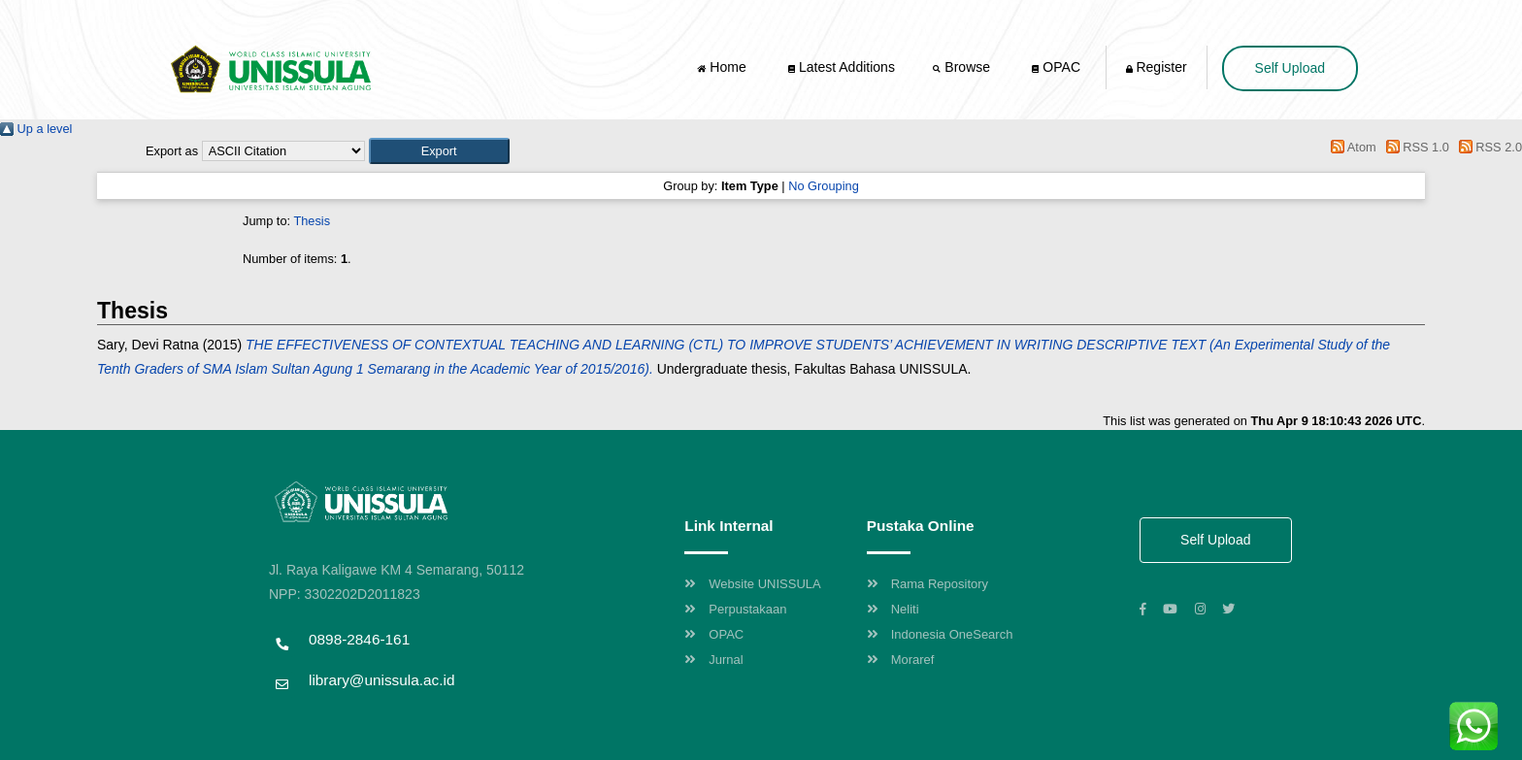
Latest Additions (841, 67)
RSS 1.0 (1414, 147)
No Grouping (823, 186)
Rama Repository (927, 584)
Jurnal (713, 659)
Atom (1350, 147)
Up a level (36, 128)
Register (1156, 67)
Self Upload (1290, 68)
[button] (439, 151)
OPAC (1056, 67)
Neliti (893, 609)
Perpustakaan (735, 609)
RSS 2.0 (1487, 147)
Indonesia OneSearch (940, 634)
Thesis (311, 221)
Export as (172, 151)
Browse (963, 67)
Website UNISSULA (752, 584)
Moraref (901, 659)
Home (723, 67)
